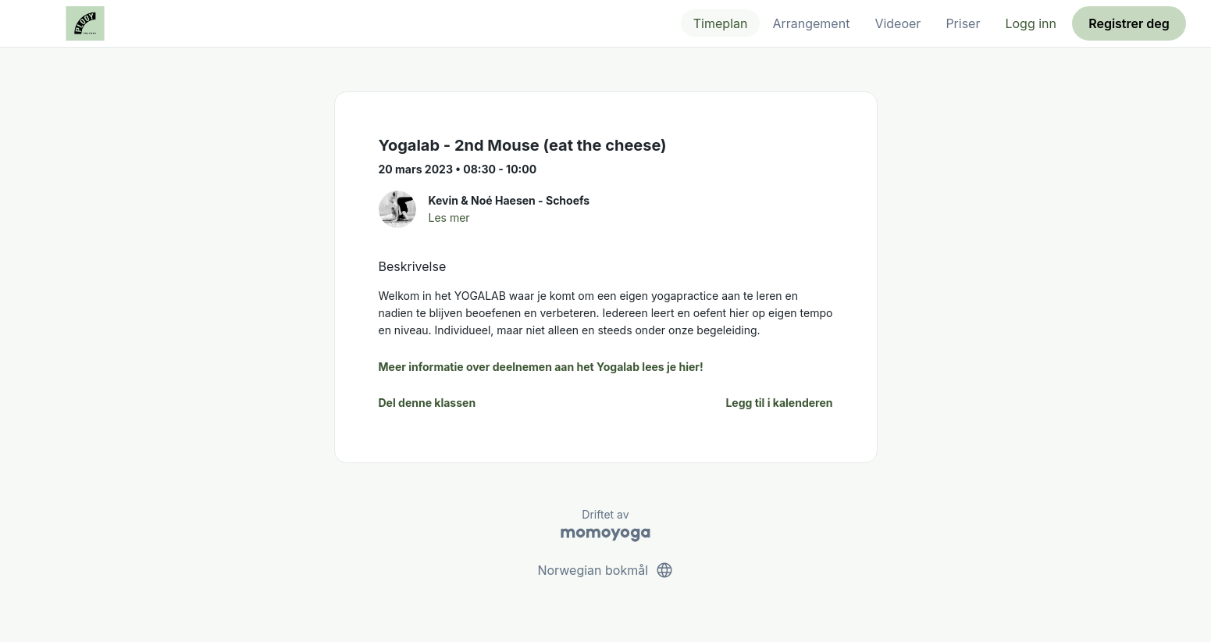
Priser (963, 23)
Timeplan (720, 23)
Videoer (897, 23)
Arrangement (810, 23)
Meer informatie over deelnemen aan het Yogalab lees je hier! (541, 366)
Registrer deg (1129, 23)
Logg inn (1030, 23)
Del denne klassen (427, 402)
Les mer (449, 217)
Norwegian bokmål (605, 570)
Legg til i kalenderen (778, 402)
